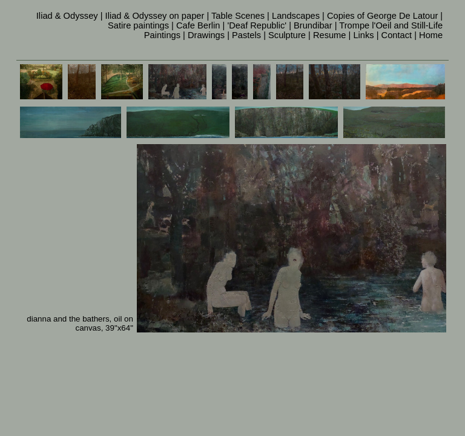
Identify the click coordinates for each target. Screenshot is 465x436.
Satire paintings (138, 25)
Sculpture (287, 35)
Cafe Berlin (198, 25)
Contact (396, 35)
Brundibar (313, 25)
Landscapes (296, 16)
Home (431, 35)
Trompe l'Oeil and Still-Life (391, 25)
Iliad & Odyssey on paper (155, 16)
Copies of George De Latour (382, 16)
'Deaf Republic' (256, 25)
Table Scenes (238, 16)
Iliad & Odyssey (67, 16)
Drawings (206, 35)
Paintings (162, 35)
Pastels (246, 35)
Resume (329, 35)
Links (363, 35)
